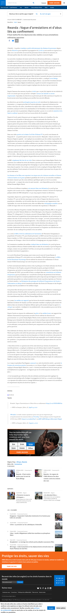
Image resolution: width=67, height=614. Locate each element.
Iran (21, 7)
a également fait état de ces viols (22, 160)
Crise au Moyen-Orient (37, 7)
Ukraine (27, 7)
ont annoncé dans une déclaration (38, 188)
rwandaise (23, 48)
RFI (8, 395)
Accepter (51, 608)
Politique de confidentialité (24, 592)
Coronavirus (18, 464)
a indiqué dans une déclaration (39, 244)
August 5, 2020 (33, 423)
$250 (31, 444)
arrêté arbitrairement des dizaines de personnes (42, 48)
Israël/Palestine (14, 7)
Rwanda (24, 462)
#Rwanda (13, 415)
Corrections (14, 592)
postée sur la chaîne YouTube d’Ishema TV (30, 134)
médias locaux (47, 313)
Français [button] (44, 3)
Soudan (53, 7)
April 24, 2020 (33, 407)
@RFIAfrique (46, 419)
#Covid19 (36, 417)
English (15, 22)
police (37, 313)
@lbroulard (53, 419)
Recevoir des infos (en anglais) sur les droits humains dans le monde (27, 577)
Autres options (61, 608)
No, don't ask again (45, 14)
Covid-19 (41, 50)
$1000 (22, 448)
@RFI (40, 419)
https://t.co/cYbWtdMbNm (54, 403)
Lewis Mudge (54, 78)
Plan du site (35, 592)
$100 (22, 444)
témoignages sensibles (51, 203)
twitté (34, 91)
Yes (37, 14)
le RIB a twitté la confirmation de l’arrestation (28, 234)
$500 (13, 448)
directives (15, 50)
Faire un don (54, 3)
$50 (13, 444)
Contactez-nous (6, 592)
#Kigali (59, 419)
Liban (47, 7)
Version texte (42, 592)
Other (30, 448)
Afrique (18, 462)
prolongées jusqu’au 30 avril (31, 102)
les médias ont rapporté (21, 300)
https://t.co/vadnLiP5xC (29, 419)
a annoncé (33, 363)
